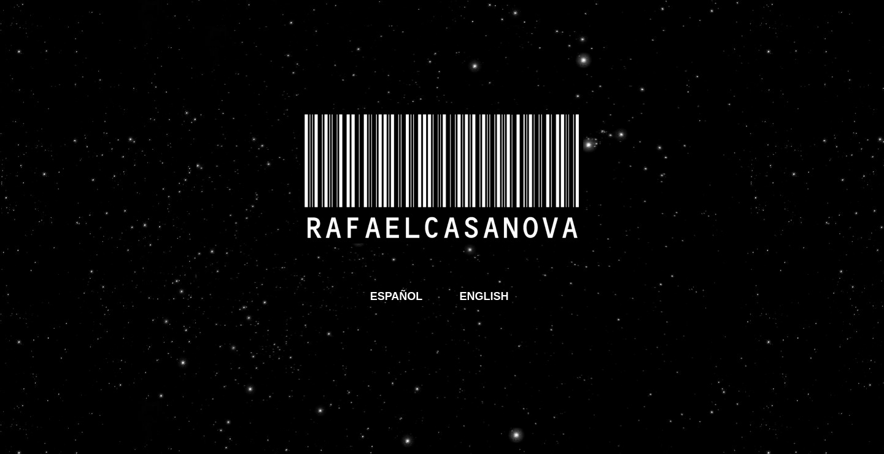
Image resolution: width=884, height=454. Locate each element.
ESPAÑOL (396, 296)
